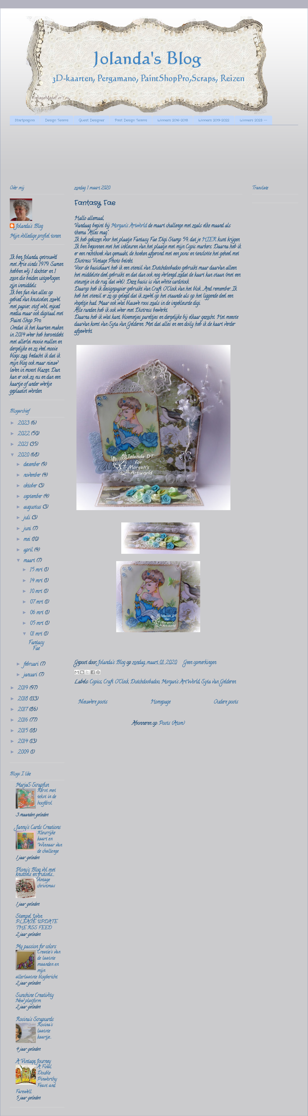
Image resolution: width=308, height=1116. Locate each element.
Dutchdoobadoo (144, 682)
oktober (31, 486)
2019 (23, 688)
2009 (24, 753)
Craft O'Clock (115, 682)
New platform (28, 1001)
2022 (24, 434)
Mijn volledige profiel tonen (35, 237)
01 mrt (36, 634)
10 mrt (36, 592)
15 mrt (37, 570)
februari (32, 665)
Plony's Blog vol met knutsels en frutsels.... (35, 873)
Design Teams (56, 120)
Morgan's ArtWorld (180, 682)
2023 (24, 424)
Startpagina (25, 120)
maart (30, 561)
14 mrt (37, 581)
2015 (23, 731)
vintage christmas (46, 883)
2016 (23, 721)
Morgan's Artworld (129, 226)
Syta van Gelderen (218, 682)
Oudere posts (225, 702)
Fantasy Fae (94, 203)
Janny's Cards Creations (38, 828)
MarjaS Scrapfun (32, 786)
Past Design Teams (131, 120)
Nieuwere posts (92, 702)
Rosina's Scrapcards (34, 1020)
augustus (33, 508)
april (29, 550)
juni (28, 529)
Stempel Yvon (29, 917)
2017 (23, 710)
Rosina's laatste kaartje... (45, 1031)
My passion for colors (36, 947)
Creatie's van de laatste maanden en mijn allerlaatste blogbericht (38, 965)
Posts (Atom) (172, 724)
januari (31, 675)
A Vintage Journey (33, 1062)
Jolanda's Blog (29, 226)
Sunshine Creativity (34, 996)
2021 (23, 445)
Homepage (160, 702)
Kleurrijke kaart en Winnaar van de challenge (49, 843)
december (32, 465)
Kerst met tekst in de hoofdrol (46, 797)
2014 (23, 742)
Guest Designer (91, 120)
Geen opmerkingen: (199, 663)
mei (27, 540)
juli (27, 518)
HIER (209, 240)
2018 (23, 699)
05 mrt (37, 624)
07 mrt (37, 602)
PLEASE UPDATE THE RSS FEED (36, 925)
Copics (95, 682)
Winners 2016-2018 (172, 120)
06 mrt (37, 613)
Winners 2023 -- (253, 120)
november (33, 476)
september (33, 497)
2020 (24, 455)
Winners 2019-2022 (213, 120)
